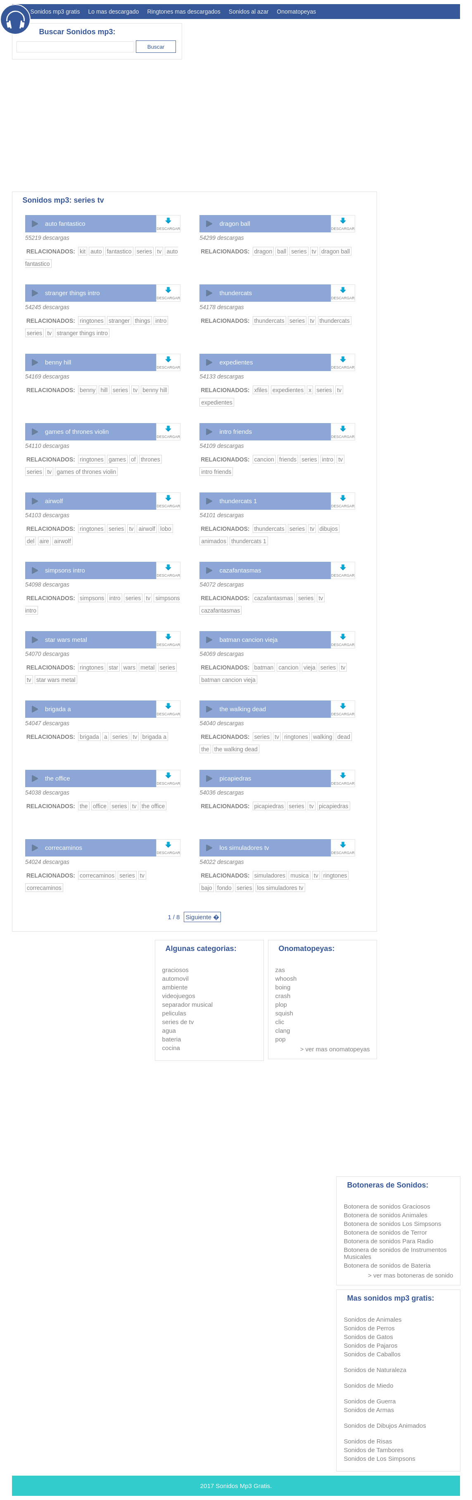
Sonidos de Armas (369, 1409)
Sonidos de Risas (368, 1441)
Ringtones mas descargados (183, 11)
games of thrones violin (77, 431)
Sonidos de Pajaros (370, 1345)
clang (282, 1030)
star (113, 667)
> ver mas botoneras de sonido (410, 1275)
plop (281, 1004)
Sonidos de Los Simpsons (379, 1458)
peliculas (174, 1013)
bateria (171, 1039)
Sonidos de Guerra (370, 1401)
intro (160, 320)
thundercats (236, 292)
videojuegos (178, 995)
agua (169, 1030)
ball (281, 251)
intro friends (236, 431)
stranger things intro (72, 292)
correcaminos (63, 847)
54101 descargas (221, 515)
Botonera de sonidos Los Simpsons (392, 1223)
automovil (175, 978)
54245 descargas (47, 307)
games (117, 459)
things (142, 320)
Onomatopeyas (296, 11)
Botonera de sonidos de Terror (385, 1232)
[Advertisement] (309, 125)
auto (96, 251)
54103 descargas (47, 515)
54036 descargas (221, 792)
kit (82, 251)
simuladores (269, 875)
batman (264, 667)
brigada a (58, 708)
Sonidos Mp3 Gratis (243, 1485)
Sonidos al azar (249, 11)
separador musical (187, 1004)
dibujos (329, 528)
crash (283, 995)
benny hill (58, 362)
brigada (89, 736)
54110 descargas (47, 445)
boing (283, 987)
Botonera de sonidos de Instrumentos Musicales (395, 1253)
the (205, 749)
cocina (171, 1047)
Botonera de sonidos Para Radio (388, 1240)
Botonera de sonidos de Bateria (387, 1265)
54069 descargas (221, 654)
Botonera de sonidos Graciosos (387, 1206)
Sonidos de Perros (369, 1328)
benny (87, 390)
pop (280, 1039)
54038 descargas (47, 792)
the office (57, 778)
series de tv (178, 1021)
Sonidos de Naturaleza (375, 1369)
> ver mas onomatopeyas (335, 1049)
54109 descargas (221, 445)
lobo (165, 528)
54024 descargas (47, 862)
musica (299, 875)
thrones (150, 459)
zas (280, 969)
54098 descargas (47, 584)
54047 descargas (47, 723)
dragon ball (235, 223)
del (31, 541)
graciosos (175, 969)
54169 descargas (47, 376)
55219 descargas (47, 237)
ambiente (175, 987)
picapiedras (235, 778)
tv (159, 251)
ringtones (92, 320)
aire (44, 541)
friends (287, 459)
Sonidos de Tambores (373, 1449)
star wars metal (66, 639)
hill (103, 390)
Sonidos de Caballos (372, 1354)
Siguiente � (202, 916)
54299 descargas (221, 237)
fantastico (119, 251)
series (144, 251)
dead (343, 736)
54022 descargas (221, 862)
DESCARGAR (168, 229)
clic (280, 1021)
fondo (224, 888)
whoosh (286, 978)
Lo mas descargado (113, 11)
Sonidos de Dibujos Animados (385, 1425)
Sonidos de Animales (372, 1319)
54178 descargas (221, 307)
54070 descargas (47, 654)
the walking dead (243, 708)
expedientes (236, 362)
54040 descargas (221, 723)
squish (284, 1013)
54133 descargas (221, 376)
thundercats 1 (238, 500)
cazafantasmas (240, 570)
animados (213, 541)
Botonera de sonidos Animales (385, 1214)
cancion (264, 459)
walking (322, 736)
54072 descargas (221, 584)
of (133, 459)
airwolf (54, 500)
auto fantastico (65, 223)
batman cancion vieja (249, 639)
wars (129, 667)
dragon (263, 251)
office (100, 806)
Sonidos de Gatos (368, 1336)
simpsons (92, 598)
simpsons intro (65, 570)
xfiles (261, 390)
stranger (119, 320)
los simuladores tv (244, 847)
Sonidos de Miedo (368, 1385)
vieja (309, 667)
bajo (206, 888)
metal (147, 667)
